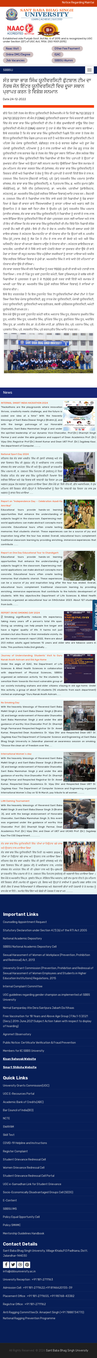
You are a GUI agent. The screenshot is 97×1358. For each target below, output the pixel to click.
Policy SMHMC (12, 1225)
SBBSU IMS (10, 1209)
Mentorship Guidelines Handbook (23, 1233)
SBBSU (8, 70)
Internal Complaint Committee (22, 986)
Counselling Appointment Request (25, 922)
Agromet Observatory (17, 1034)
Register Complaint (15, 1151)
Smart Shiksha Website (19, 1067)
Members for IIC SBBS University (23, 1051)
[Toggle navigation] (89, 70)
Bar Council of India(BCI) (18, 1110)
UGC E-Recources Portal (18, 1093)
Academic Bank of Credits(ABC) (23, 1102)
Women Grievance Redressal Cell (23, 1167)
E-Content (10, 1200)
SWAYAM (8, 1126)
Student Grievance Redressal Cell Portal (28, 1176)
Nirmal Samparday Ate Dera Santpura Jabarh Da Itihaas (38, 1008)
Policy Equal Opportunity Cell (21, 1217)
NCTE (6, 1118)
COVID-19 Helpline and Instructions (25, 1143)
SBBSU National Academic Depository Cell (30, 946)
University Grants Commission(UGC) (26, 1085)
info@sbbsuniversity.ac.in (19, 1271)
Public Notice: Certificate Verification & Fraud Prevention (39, 1042)
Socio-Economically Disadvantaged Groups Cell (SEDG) (38, 1192)
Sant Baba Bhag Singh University (67, 1350)
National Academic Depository (22, 938)
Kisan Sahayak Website (19, 1059)
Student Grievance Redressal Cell (24, 1159)
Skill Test (8, 1135)
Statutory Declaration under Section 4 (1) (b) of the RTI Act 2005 (45, 930)
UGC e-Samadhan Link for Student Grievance (32, 1184)
